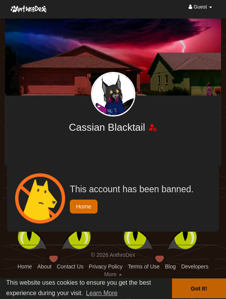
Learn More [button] (102, 293)
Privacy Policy (105, 266)
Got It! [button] (199, 288)
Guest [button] (200, 7)
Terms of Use (143, 266)
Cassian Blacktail (108, 127)
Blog (170, 266)
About (44, 266)
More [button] (113, 274)
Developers (195, 266)
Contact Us (70, 266)
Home (83, 206)
